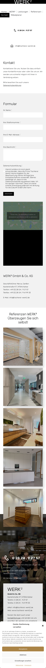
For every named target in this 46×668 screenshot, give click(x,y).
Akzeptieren (23, 649)
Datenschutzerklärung (12, 85)
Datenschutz (19, 665)
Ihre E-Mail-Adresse (12, 135)
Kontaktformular (14, 618)
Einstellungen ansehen (23, 661)
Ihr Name (7, 110)
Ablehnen (23, 655)
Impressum (27, 665)
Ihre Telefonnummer (12, 122)
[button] (43, 626)
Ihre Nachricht (9, 147)
